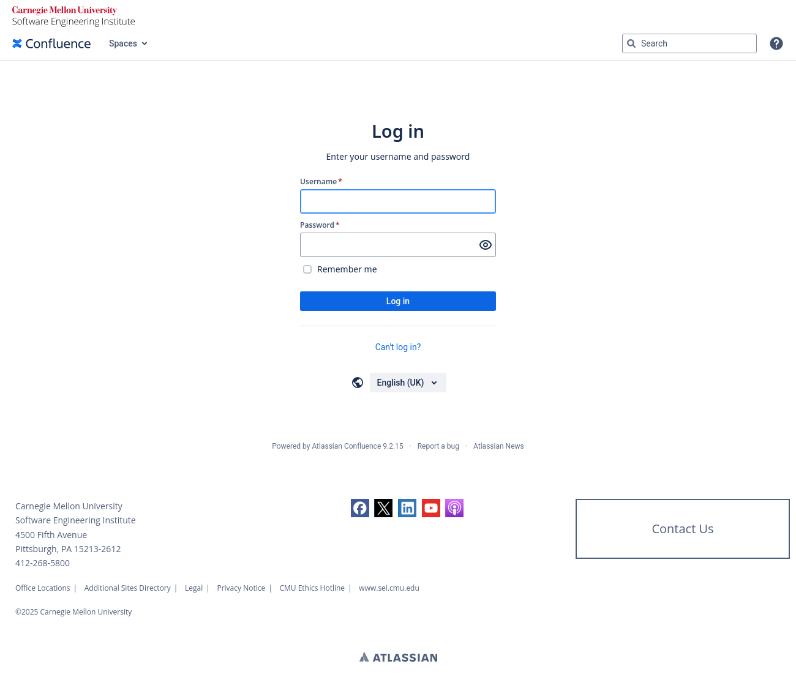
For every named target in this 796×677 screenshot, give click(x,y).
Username (321, 182)
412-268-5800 (42, 563)
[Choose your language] (408, 382)
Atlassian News (498, 446)
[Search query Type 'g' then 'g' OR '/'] (689, 43)
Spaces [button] (123, 43)
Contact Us (682, 528)
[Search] (631, 43)
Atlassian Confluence (346, 446)
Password (320, 225)
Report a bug (438, 446)
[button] (776, 43)
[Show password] (485, 245)
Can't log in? (398, 347)
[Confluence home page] (51, 43)
